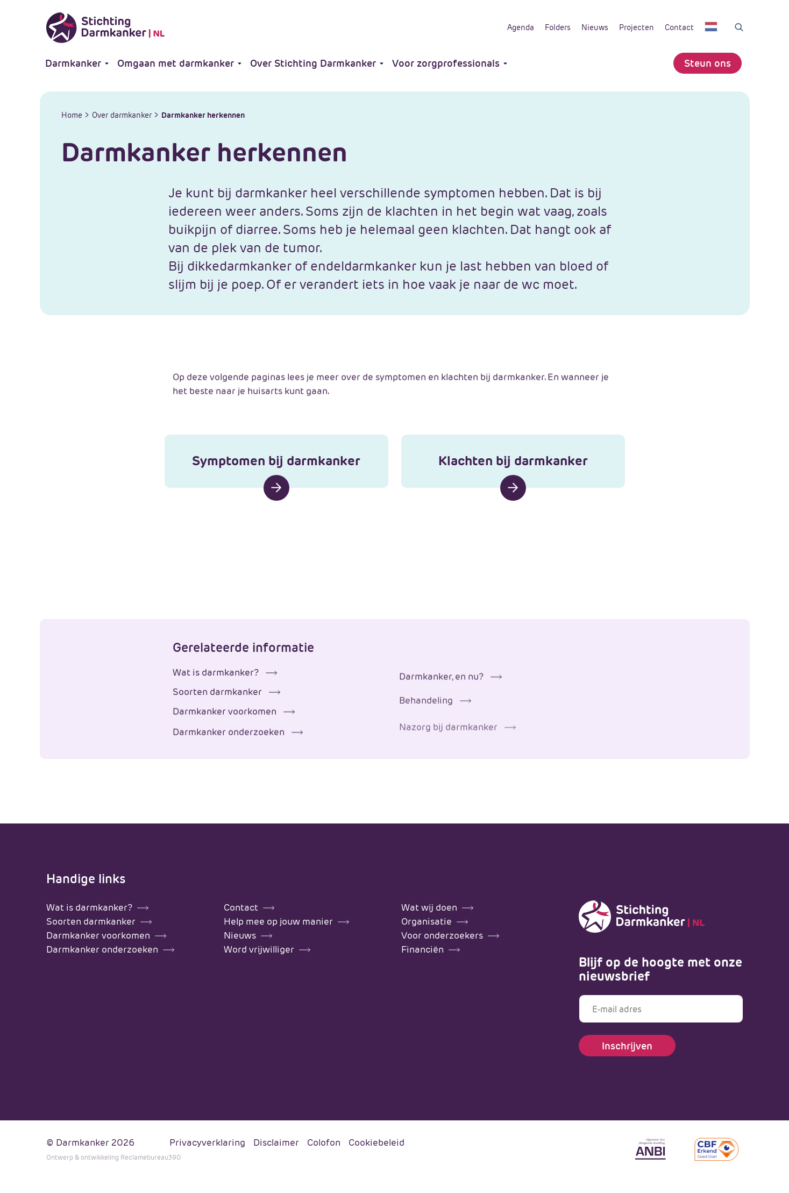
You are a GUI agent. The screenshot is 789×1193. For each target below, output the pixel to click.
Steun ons (707, 63)
